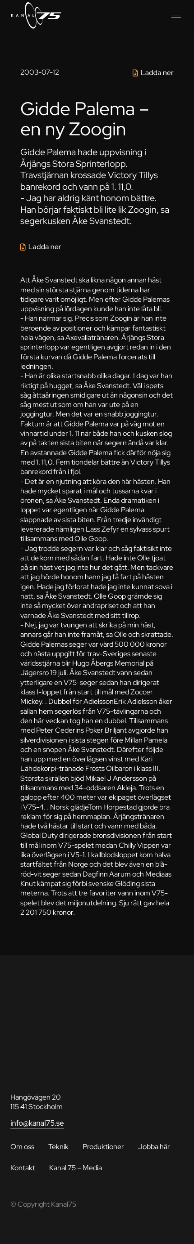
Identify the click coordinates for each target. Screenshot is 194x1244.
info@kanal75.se (37, 1123)
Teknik (58, 1146)
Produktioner (103, 1146)
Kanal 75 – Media (75, 1167)
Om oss (22, 1146)
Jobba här (154, 1146)
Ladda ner (157, 72)
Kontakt (22, 1167)
